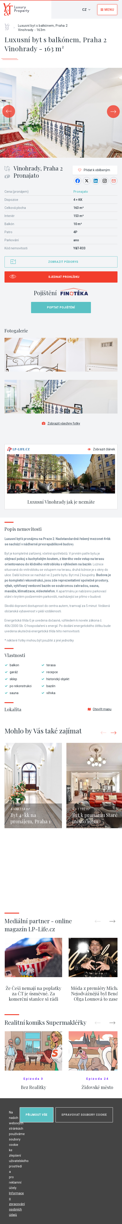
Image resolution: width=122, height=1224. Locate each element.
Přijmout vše (36, 1114)
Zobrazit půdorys (63, 261)
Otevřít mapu (99, 709)
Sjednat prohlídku (63, 277)
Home (9, 25)
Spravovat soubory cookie (84, 1114)
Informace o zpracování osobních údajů (17, 1204)
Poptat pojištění (61, 307)
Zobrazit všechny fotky (61, 423)
